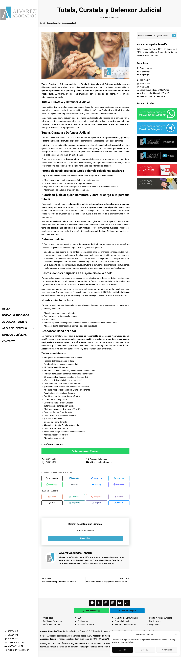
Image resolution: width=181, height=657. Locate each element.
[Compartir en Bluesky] (96, 484)
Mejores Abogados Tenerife (56, 435)
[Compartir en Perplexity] (74, 503)
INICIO (42, 23)
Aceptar (122, 650)
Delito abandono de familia (56, 428)
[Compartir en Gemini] (119, 497)
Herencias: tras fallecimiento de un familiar (63, 383)
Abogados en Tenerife (68, 558)
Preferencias (167, 650)
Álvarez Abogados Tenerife (74, 644)
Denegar (144, 650)
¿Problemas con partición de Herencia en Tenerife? (66, 387)
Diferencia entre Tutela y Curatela (58, 403)
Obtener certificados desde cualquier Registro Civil (66, 377)
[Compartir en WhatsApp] (52, 484)
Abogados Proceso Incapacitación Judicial (63, 358)
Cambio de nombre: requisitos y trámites (62, 396)
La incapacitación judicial (55, 399)
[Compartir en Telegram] (119, 478)
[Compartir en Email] (74, 484)
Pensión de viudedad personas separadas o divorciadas (68, 374)
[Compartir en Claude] (52, 497)
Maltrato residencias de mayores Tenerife (62, 409)
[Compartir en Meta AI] (119, 503)
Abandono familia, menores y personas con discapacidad (69, 370)
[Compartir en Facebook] (96, 478)
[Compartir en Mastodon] (119, 484)
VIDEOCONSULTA (13, 646)
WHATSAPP (11, 639)
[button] (176, 634)
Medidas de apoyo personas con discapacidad (64, 431)
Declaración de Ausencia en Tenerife (60, 415)
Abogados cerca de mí (54, 438)
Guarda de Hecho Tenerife (55, 422)
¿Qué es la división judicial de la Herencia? (63, 380)
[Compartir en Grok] (52, 503)
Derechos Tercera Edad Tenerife (58, 412)
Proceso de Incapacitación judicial (59, 361)
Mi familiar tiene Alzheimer (56, 367)
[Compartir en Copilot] (96, 503)
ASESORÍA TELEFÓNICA (16, 650)
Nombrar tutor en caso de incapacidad (61, 364)
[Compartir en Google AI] (96, 497)
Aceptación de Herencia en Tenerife (59, 393)
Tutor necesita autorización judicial (59, 406)
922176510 (11, 631)
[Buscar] (174, 35)
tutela (102, 176)
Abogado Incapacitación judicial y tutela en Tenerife (67, 390)
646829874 (11, 635)
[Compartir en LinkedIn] (74, 478)
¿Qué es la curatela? (53, 419)
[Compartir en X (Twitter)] (52, 478)
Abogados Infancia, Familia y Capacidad (62, 425)
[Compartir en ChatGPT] (74, 497)
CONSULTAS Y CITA (14, 642)
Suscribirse (85, 539)
